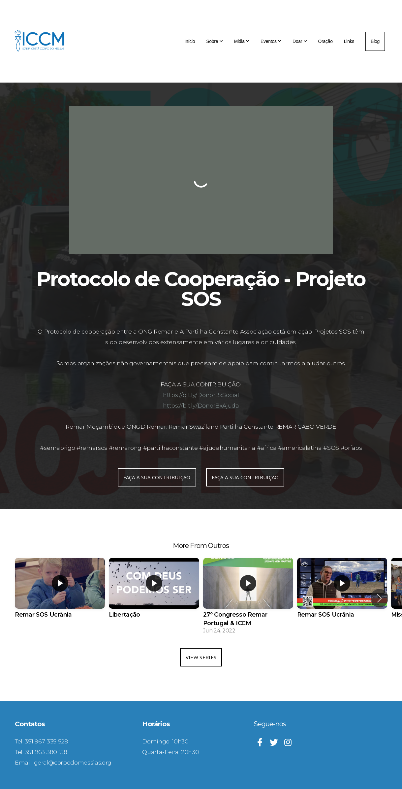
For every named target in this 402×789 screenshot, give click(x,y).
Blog (375, 41)
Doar (300, 41)
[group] (60, 593)
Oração (325, 41)
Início (189, 41)
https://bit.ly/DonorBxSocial (201, 394)
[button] (379, 598)
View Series (201, 657)
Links (349, 41)
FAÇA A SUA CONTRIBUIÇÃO (157, 477)
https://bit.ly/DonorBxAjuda (201, 405)
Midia (241, 41)
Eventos (271, 41)
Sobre (214, 41)
